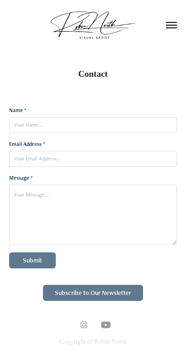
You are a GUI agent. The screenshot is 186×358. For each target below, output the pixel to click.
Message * (20, 178)
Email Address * (27, 144)
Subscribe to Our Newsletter (93, 293)
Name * (17, 110)
